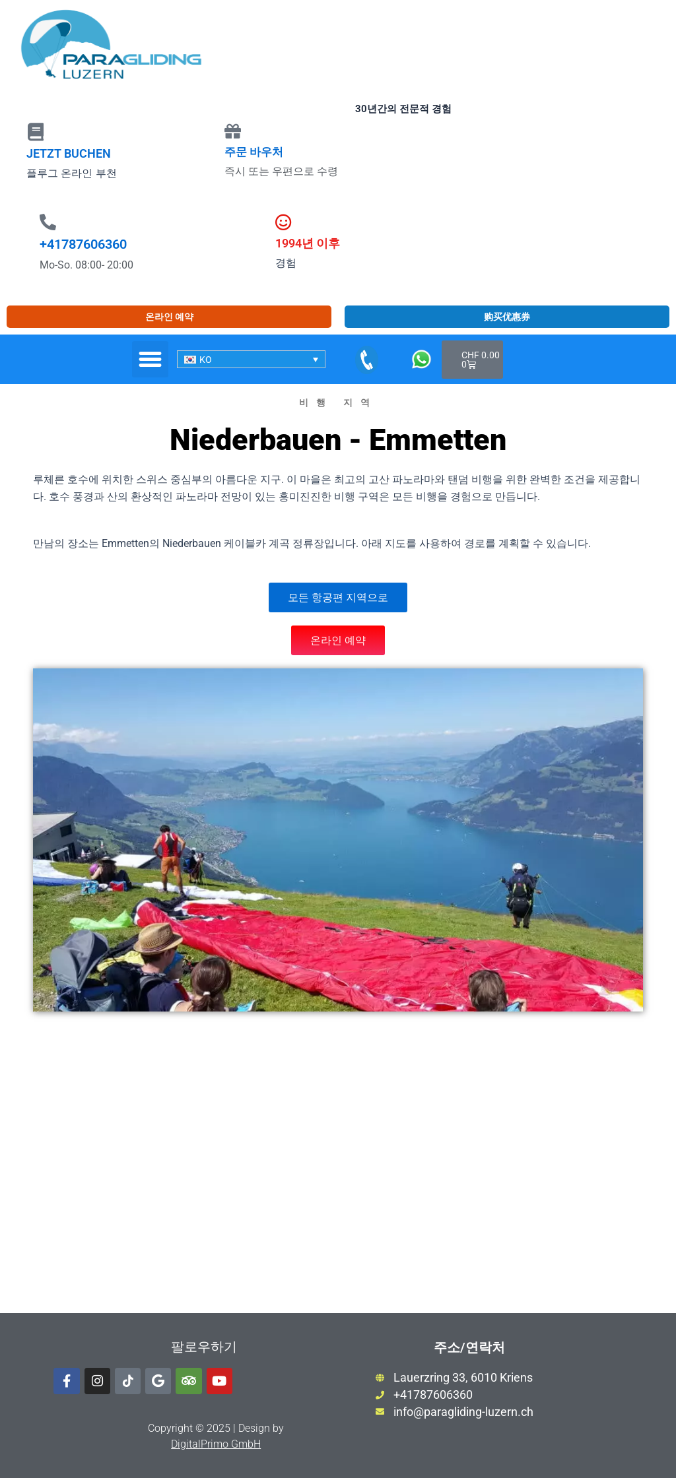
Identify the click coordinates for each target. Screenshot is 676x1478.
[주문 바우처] (232, 131)
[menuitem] (251, 359)
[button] (150, 359)
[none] (251, 359)
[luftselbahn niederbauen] (338, 1174)
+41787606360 (83, 244)
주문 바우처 (253, 151)
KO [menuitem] (205, 359)
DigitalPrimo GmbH (216, 1444)
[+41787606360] (48, 222)
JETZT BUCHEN (68, 153)
